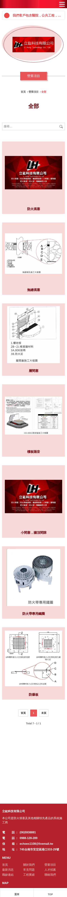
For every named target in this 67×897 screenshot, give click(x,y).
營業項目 (34, 91)
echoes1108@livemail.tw (36, 843)
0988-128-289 (29, 838)
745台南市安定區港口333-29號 (39, 849)
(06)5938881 (28, 832)
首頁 (23, 91)
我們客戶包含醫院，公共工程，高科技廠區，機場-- (38, 15)
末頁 (43, 713)
